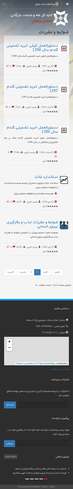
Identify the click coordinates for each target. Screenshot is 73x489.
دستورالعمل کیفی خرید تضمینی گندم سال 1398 (32, 48)
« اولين (57, 272)
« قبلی (46, 272)
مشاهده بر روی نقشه (60, 369)
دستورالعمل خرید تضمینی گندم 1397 (32, 89)
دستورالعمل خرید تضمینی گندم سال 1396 (32, 130)
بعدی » (22, 272)
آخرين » (10, 272)
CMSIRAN (35, 487)
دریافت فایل (10, 456)
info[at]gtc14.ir (50, 332)
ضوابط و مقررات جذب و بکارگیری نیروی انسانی (32, 224)
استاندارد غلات (46, 177)
